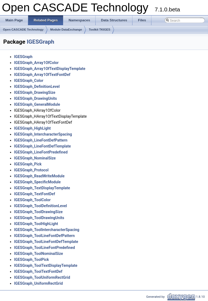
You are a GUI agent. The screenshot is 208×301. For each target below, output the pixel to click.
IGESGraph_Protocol (31, 170)
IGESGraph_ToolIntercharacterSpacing (46, 230)
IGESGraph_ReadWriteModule (39, 176)
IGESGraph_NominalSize (35, 158)
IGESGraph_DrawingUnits (35, 98)
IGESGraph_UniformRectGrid (38, 283)
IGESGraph (40, 42)
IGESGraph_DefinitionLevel (37, 86)
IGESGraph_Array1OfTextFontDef (42, 74)
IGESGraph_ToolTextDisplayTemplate (45, 265)
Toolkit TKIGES (99, 29)
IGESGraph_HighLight (32, 128)
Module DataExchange (66, 29)
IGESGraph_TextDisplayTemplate (42, 188)
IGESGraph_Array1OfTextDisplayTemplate (49, 68)
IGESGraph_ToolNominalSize (38, 253)
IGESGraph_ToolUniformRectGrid (42, 277)
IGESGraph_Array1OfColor (36, 62)
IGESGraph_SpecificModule (37, 182)
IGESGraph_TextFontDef (34, 194)
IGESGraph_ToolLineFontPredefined (44, 247)
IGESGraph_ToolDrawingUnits (39, 218)
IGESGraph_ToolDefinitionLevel (40, 206)
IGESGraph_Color (28, 80)
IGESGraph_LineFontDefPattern (40, 140)
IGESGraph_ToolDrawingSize (38, 212)
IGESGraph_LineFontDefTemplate (42, 146)
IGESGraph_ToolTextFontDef (38, 271)
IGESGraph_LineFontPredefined (41, 152)
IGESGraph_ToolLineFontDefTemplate (46, 241)
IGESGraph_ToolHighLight (36, 224)
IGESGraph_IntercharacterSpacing (43, 134)
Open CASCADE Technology (23, 29)
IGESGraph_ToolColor (32, 200)
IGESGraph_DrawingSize (34, 92)
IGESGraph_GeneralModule (37, 104)
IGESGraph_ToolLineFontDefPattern (44, 235)
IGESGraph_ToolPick (31, 259)
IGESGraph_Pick (28, 164)
